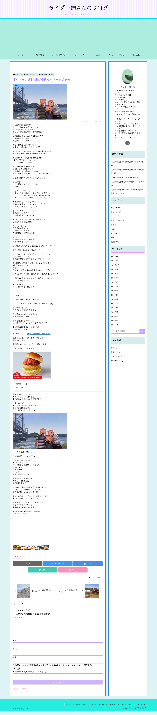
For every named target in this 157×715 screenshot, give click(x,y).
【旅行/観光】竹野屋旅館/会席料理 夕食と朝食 (127, 163)
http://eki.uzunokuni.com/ (38, 334)
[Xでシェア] (27, 563)
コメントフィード (117, 356)
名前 (14, 644)
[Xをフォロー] (127, 143)
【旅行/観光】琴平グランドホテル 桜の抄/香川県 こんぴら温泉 (127, 191)
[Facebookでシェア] (58, 563)
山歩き (112, 708)
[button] (73, 569)
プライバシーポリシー (125, 708)
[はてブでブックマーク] (88, 563)
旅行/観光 (43, 74)
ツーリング (17, 74)
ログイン (114, 348)
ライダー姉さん (128, 87)
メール (15, 652)
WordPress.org (117, 361)
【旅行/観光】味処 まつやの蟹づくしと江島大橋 (127, 183)
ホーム (68, 708)
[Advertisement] (78, 35)
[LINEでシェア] (42, 569)
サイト (15, 661)
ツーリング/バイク (30, 74)
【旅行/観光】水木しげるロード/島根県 (125, 177)
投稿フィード (116, 352)
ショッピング (103, 708)
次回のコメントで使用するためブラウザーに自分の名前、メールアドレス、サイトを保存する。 (54, 669)
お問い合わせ (140, 708)
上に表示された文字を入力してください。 (30, 675)
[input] (128, 331)
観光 (51, 74)
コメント (17, 617)
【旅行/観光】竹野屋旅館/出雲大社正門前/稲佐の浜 (127, 171)
